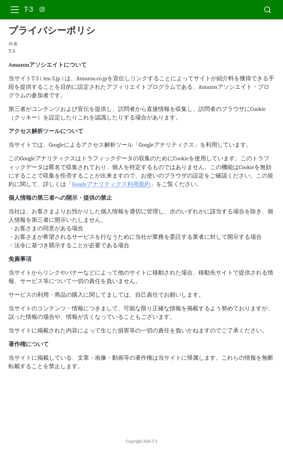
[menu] (14, 9)
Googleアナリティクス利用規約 (111, 184)
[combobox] (268, 9)
